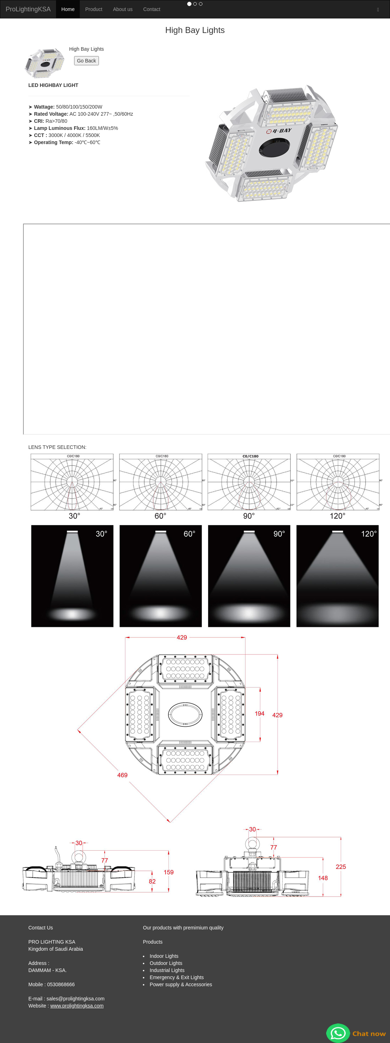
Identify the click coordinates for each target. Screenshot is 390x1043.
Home (67, 9)
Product (93, 9)
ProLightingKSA (28, 9)
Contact (151, 9)
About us (123, 9)
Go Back (86, 61)
